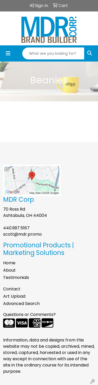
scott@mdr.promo (22, 234)
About (9, 270)
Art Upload (14, 296)
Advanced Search (21, 304)
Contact (11, 289)
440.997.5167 (16, 228)
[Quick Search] (53, 53)
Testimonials (16, 277)
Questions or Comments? (29, 314)
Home (9, 263)
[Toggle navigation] (8, 53)
